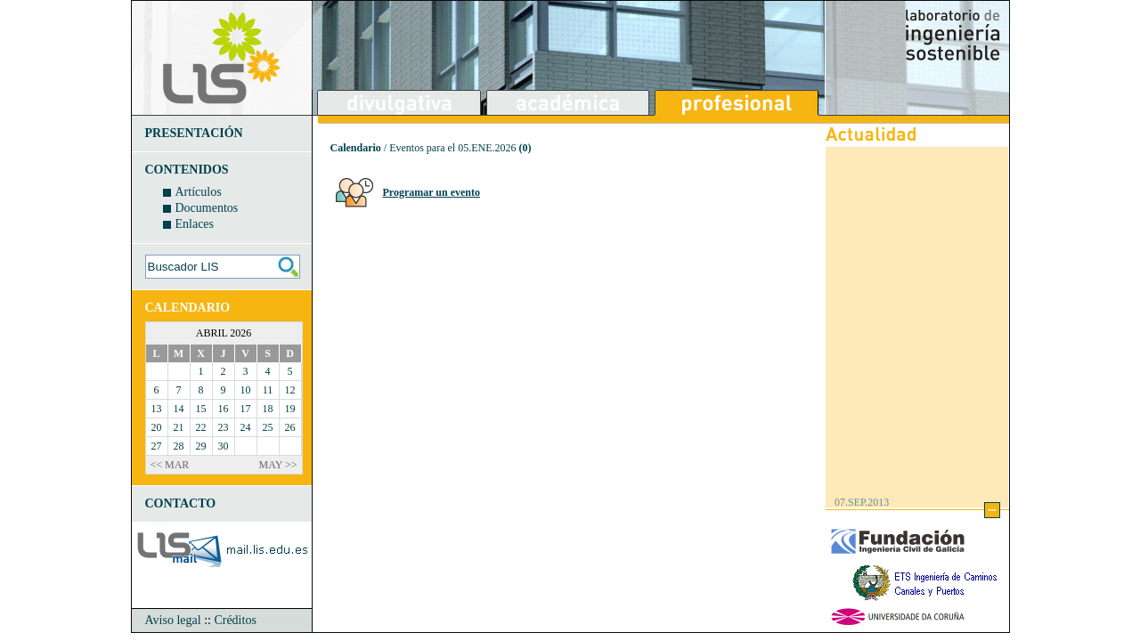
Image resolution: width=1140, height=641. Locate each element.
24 (245, 427)
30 (223, 446)
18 (268, 408)
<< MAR (170, 464)
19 (290, 408)
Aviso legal (173, 620)
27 (156, 446)
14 (179, 408)
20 (156, 427)
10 (245, 390)
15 (201, 408)
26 (290, 427)
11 (268, 390)
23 (223, 427)
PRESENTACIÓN (194, 133)
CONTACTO (180, 503)
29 (201, 446)
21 (179, 427)
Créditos (235, 620)
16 (223, 408)
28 (179, 446)
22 (201, 427)
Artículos (198, 192)
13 (156, 408)
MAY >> (278, 464)
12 (290, 390)
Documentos (207, 208)
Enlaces (195, 224)
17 (245, 408)
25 (268, 427)
